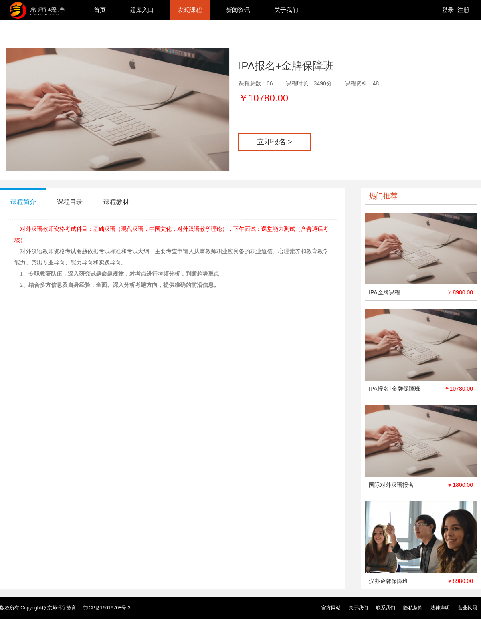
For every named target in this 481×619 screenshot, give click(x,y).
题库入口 (142, 9)
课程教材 (116, 201)
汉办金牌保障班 (388, 581)
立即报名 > (274, 142)
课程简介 (23, 201)
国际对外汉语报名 (391, 485)
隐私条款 (412, 608)
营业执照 (467, 608)
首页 (100, 9)
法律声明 (440, 608)
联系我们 (385, 608)
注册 (463, 9)
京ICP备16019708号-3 (107, 608)
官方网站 (331, 608)
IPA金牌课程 (384, 292)
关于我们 (286, 9)
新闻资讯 (238, 9)
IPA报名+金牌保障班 (394, 388)
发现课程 (190, 9)
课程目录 (70, 201)
